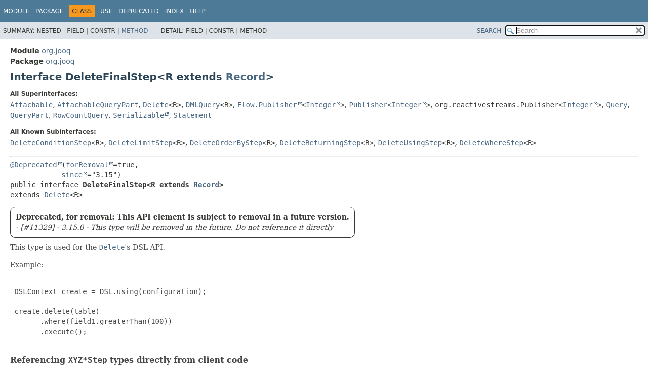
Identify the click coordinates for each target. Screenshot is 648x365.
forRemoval (87, 165)
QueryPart (29, 115)
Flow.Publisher (267, 105)
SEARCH (489, 30)
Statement (192, 115)
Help (198, 11)
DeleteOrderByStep (226, 143)
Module (16, 11)
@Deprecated (33, 165)
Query (616, 105)
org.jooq (56, 51)
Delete (156, 105)
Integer (321, 105)
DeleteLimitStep (140, 143)
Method (135, 30)
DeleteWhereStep (491, 143)
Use (106, 11)
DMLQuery (203, 105)
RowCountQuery (81, 115)
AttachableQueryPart (97, 105)
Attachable (31, 105)
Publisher (368, 105)
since (72, 175)
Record (246, 76)
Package (49, 11)
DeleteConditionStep (50, 143)
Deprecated (138, 11)
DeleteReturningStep (320, 143)
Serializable (138, 115)
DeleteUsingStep (410, 143)
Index (174, 11)
